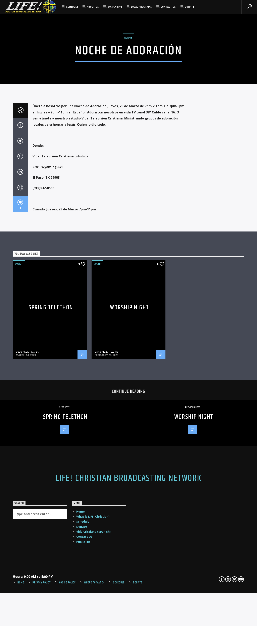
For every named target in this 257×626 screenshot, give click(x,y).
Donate (190, 6)
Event (128, 93)
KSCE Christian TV (27, 474)
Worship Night (129, 430)
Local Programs (141, 6)
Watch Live (115, 6)
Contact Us (168, 6)
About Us (93, 6)
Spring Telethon (51, 430)
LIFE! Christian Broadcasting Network (128, 601)
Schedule (72, 6)
